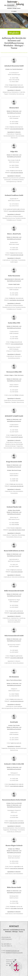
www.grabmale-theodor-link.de (17, 529)
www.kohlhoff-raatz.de (17, 437)
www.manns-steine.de (16, 571)
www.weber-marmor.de (17, 908)
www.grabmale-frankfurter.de (16, 211)
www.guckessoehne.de (17, 344)
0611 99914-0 (7, 944)
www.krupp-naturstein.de (16, 486)
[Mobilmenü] (14, 11)
